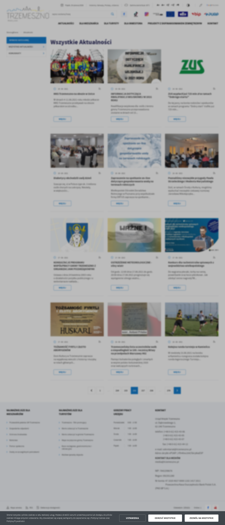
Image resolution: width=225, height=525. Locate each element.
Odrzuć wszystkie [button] (165, 518)
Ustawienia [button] (132, 518)
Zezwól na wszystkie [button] (201, 518)
